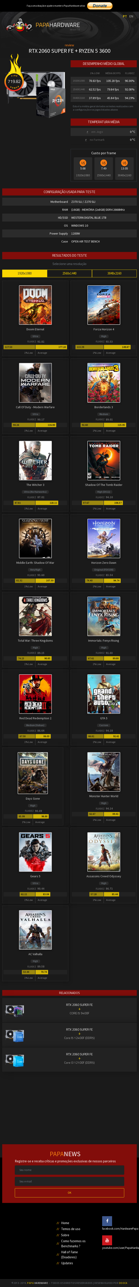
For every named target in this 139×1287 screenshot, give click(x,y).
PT (125, 16)
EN (131, 16)
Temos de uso (70, 1229)
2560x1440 (69, 273)
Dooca (123, 1283)
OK (69, 1193)
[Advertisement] (69, 1103)
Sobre (65, 1235)
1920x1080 (25, 273)
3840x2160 (114, 273)
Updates (67, 1263)
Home (65, 1223)
